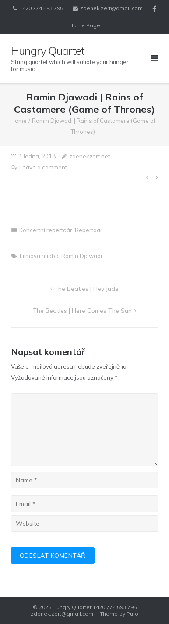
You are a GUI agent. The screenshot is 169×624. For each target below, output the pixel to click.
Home (19, 120)
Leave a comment (43, 167)
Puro (132, 613)
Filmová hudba (39, 255)
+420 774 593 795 (41, 8)
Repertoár (88, 229)
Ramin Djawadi (81, 255)
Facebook (154, 8)
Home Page (84, 25)
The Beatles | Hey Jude (86, 289)
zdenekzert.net (89, 156)
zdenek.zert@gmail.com (111, 8)
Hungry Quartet (72, 607)
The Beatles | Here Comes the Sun (82, 311)
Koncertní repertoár (45, 229)
